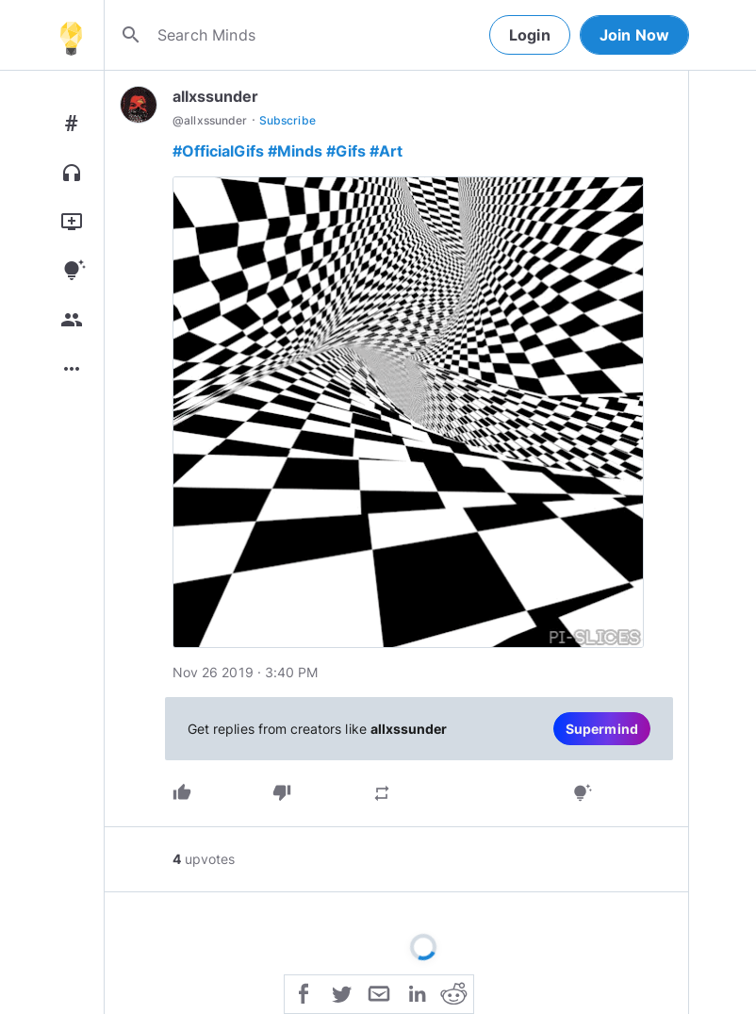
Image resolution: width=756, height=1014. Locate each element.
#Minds (295, 150)
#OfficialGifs (218, 150)
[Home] (70, 35)
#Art (386, 150)
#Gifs (346, 150)
